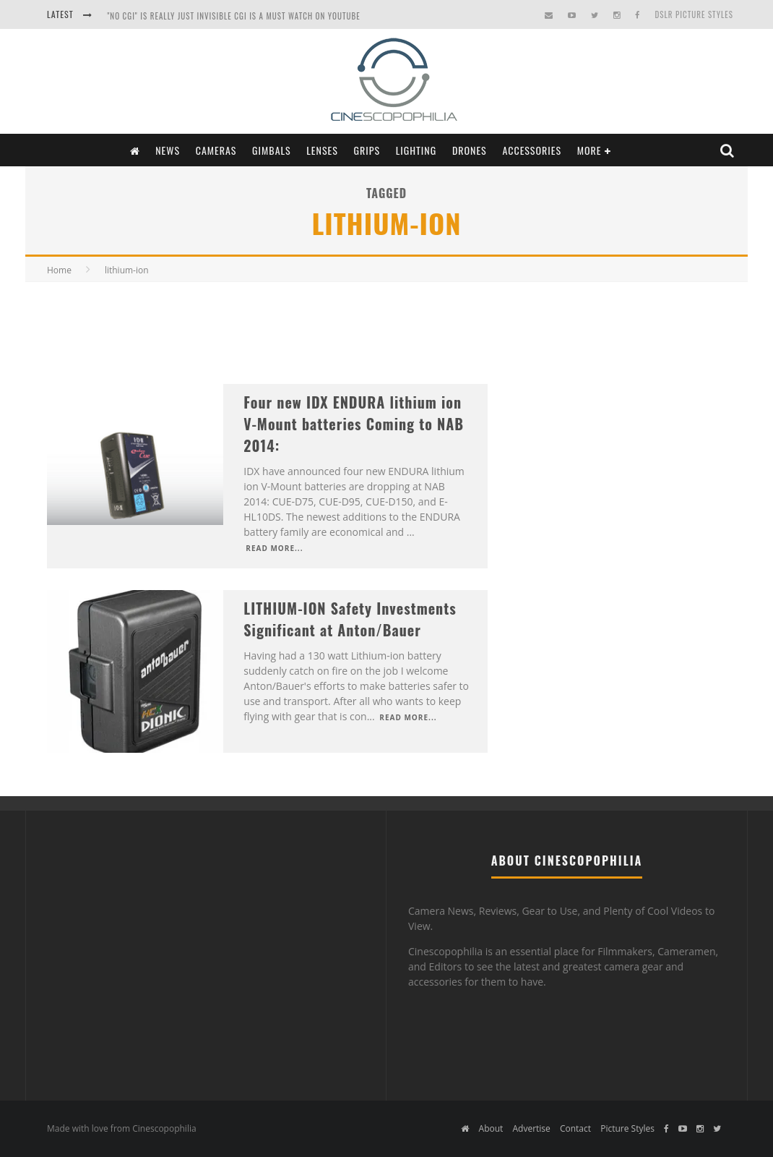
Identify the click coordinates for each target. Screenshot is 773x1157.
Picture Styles (627, 1128)
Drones (469, 150)
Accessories (531, 150)
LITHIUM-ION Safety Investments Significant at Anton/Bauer (349, 619)
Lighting (416, 150)
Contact (575, 1128)
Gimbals (271, 150)
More (589, 150)
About (491, 1128)
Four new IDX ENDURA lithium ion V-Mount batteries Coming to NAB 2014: (353, 423)
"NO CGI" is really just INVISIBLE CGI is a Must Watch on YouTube (233, 16)
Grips (367, 150)
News (167, 150)
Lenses (322, 150)
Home (59, 270)
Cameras (216, 150)
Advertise (531, 1128)
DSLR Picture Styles (694, 14)
